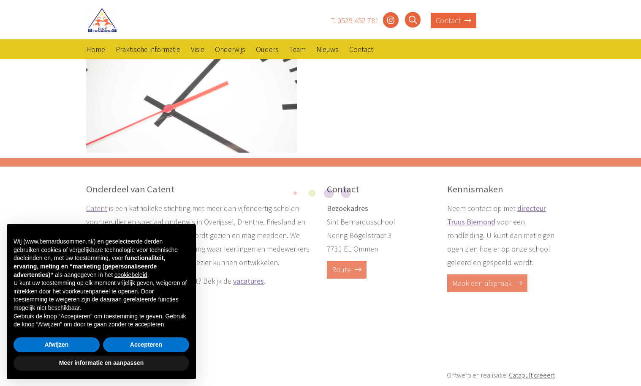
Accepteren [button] (146, 344)
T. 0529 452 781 (355, 20)
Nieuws (327, 49)
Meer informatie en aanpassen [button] (101, 362)
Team (297, 49)
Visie (197, 49)
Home (95, 49)
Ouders (267, 49)
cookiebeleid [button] (130, 274)
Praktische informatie (148, 49)
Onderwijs (230, 49)
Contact (453, 20)
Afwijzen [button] (57, 344)
